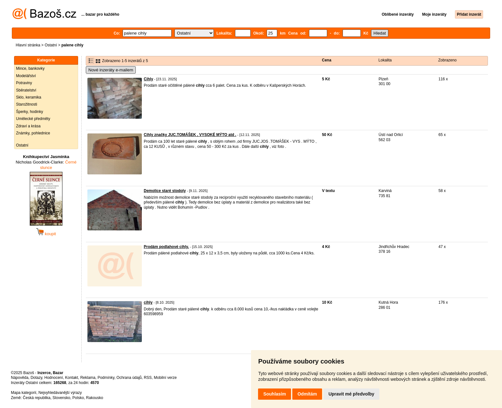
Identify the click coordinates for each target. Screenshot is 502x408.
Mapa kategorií (23, 392)
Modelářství (26, 76)
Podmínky (106, 377)
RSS (148, 377)
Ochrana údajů (129, 377)
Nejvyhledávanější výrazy (60, 392)
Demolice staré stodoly (165, 190)
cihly (148, 302)
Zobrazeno (447, 60)
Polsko (78, 398)
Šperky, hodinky (29, 111)
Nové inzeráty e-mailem (110, 70)
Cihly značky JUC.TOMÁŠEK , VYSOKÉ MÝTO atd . (190, 134)
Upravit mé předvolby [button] (351, 393)
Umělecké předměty (33, 118)
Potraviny (24, 83)
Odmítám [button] (307, 393)
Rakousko (94, 398)
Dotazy (36, 377)
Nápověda (19, 377)
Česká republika (36, 398)
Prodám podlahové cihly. (166, 246)
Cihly (148, 79)
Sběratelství (26, 90)
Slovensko (61, 398)
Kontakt (71, 377)
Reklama (87, 377)
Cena (326, 60)
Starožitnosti (26, 104)
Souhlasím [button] (274, 393)
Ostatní (51, 45)
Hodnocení (54, 377)
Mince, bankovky (30, 68)
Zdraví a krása (28, 126)
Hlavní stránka (28, 45)
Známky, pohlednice (33, 133)
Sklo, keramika (28, 97)
